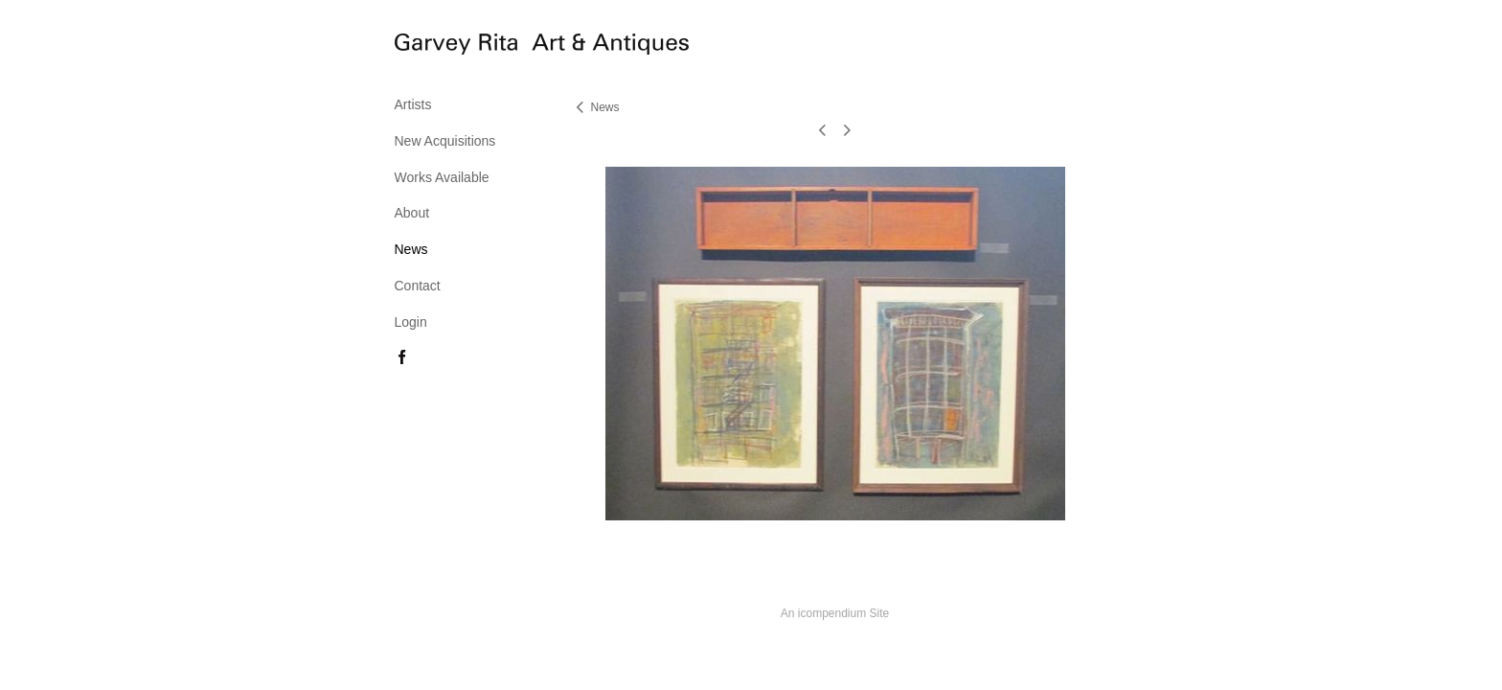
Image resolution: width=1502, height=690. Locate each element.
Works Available (442, 177)
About (412, 212)
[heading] (442, 47)
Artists (413, 104)
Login (411, 322)
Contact (418, 285)
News (411, 249)
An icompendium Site (835, 613)
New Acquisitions (445, 141)
